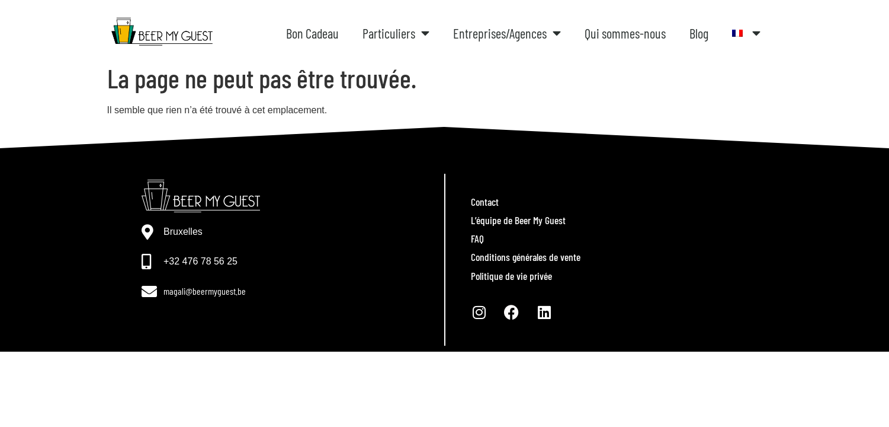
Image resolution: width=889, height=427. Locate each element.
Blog (698, 33)
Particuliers (395, 33)
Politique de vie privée (511, 275)
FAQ (477, 238)
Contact (485, 201)
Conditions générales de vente (525, 256)
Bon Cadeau (312, 33)
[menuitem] (746, 33)
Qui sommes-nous (625, 33)
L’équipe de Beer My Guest (518, 220)
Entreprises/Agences (507, 33)
